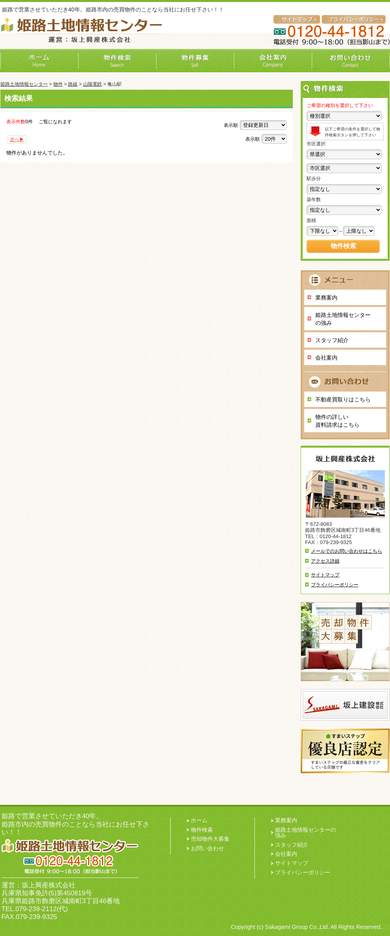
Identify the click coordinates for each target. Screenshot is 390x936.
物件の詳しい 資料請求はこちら (337, 421)
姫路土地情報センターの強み (343, 319)
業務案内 (326, 297)
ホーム (199, 820)
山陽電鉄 (92, 84)
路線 (72, 84)
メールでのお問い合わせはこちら (346, 551)
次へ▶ (17, 139)
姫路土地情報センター (24, 84)
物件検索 (202, 829)
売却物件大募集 (210, 839)
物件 (58, 84)
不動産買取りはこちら (343, 399)
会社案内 (326, 357)
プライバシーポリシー (334, 585)
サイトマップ (325, 575)
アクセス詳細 (325, 561)
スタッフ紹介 (332, 340)
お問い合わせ (207, 848)
